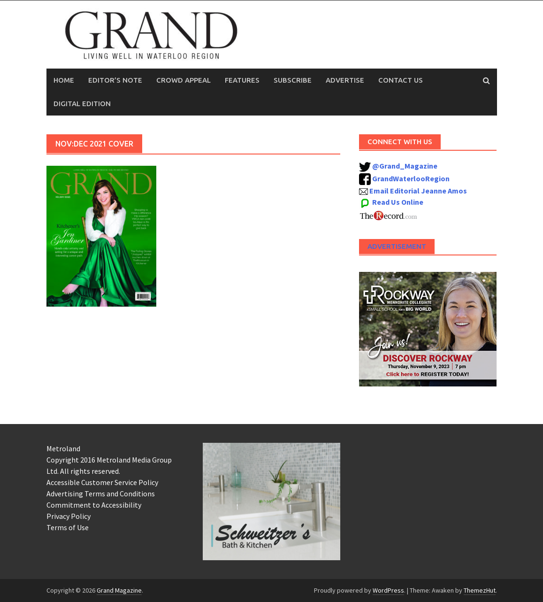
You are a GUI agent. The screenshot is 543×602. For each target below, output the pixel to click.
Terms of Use (67, 527)
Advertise (345, 80)
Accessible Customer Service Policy (102, 482)
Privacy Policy (68, 516)
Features (242, 80)
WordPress (388, 590)
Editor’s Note (115, 80)
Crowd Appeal (183, 80)
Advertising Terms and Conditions (100, 493)
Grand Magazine (119, 590)
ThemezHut (480, 590)
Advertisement (396, 246)
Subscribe (293, 80)
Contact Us (400, 80)
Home (64, 80)
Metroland (63, 448)
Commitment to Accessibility (93, 504)
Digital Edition (82, 104)
